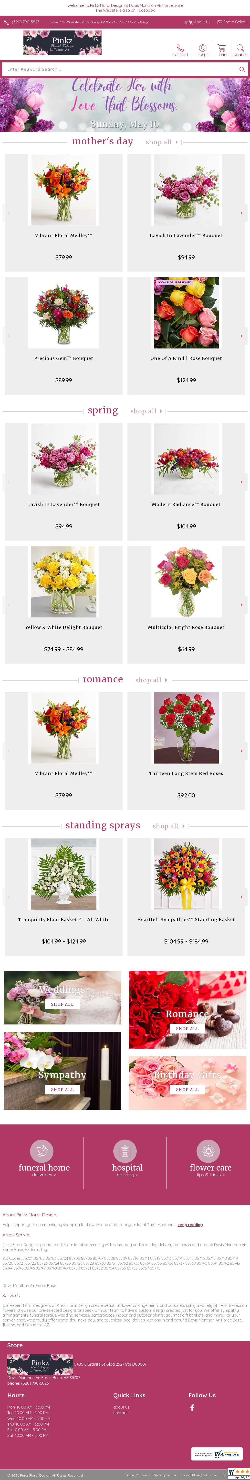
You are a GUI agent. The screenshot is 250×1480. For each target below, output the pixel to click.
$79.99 (63, 257)
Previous (7, 213)
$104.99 (186, 526)
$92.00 (186, 795)
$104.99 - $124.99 (64, 941)
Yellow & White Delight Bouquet (64, 627)
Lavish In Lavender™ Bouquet (186, 235)
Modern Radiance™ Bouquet (186, 504)
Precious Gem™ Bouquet (63, 358)
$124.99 (186, 380)
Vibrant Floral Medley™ (64, 235)
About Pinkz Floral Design (29, 1215)
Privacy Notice (164, 1475)
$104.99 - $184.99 (186, 941)
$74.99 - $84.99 (63, 649)
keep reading (190, 1224)
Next (242, 213)
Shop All (159, 142)
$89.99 (63, 380)
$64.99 (186, 649)
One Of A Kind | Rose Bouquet (186, 358)
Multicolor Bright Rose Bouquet (186, 627)
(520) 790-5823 (25, 22)
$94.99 (186, 257)
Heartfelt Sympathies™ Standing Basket (186, 919)
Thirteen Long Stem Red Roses (186, 773)
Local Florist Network (199, 1475)
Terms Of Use (136, 1475)
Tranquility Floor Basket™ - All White (64, 919)
